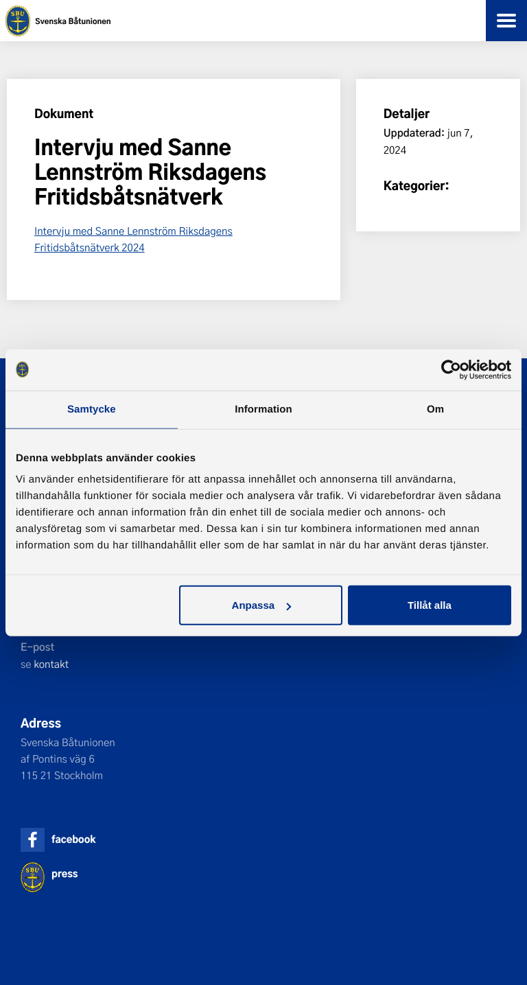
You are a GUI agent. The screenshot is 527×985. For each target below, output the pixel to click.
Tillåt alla (430, 605)
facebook (73, 839)
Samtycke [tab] (91, 409)
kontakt (51, 663)
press (64, 873)
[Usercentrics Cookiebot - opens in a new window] (451, 369)
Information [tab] (263, 409)
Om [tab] (435, 409)
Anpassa (262, 605)
